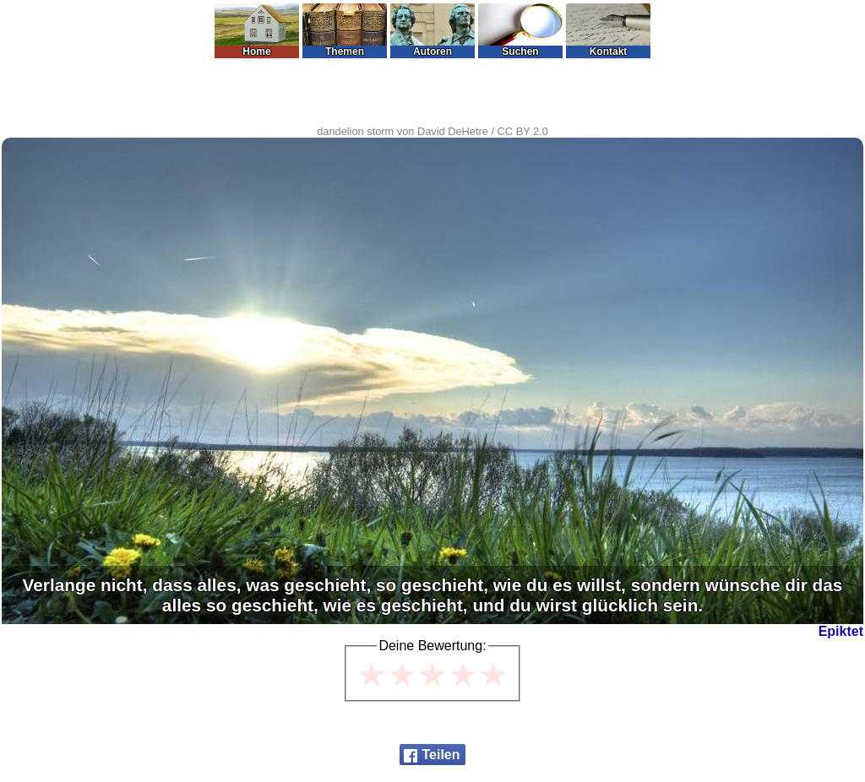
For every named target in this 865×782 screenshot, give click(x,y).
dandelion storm (355, 131)
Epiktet (841, 631)
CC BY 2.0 (523, 131)
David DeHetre (452, 131)
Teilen (441, 754)
